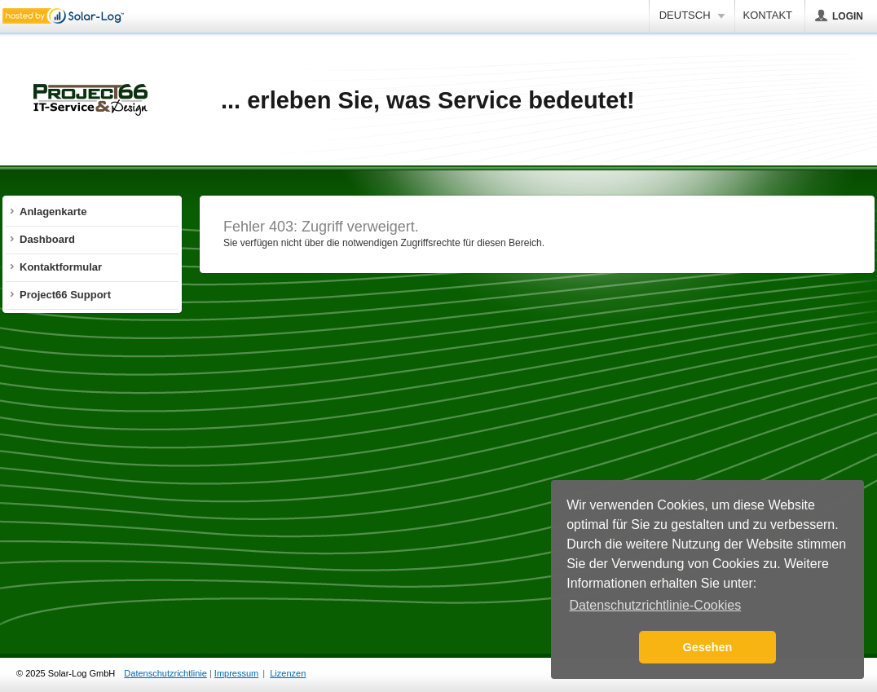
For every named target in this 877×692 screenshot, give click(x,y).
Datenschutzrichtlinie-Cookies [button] (655, 605)
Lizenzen (288, 673)
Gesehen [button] (708, 647)
